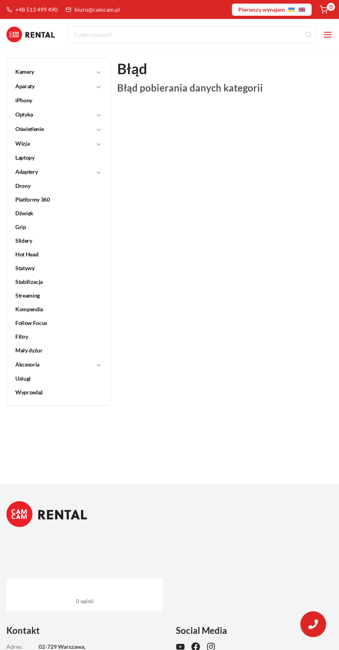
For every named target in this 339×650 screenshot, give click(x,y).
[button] (53, 71)
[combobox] (192, 35)
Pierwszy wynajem (271, 9)
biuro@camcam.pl (93, 9)
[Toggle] (98, 72)
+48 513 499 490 (32, 9)
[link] (53, 100)
